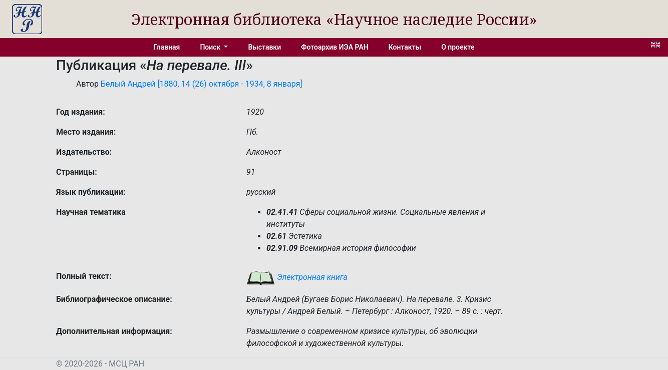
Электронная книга (297, 277)
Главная (167, 47)
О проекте (457, 47)
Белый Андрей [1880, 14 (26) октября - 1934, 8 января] (201, 84)
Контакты (405, 47)
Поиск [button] (211, 47)
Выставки (264, 47)
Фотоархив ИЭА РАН (335, 47)
